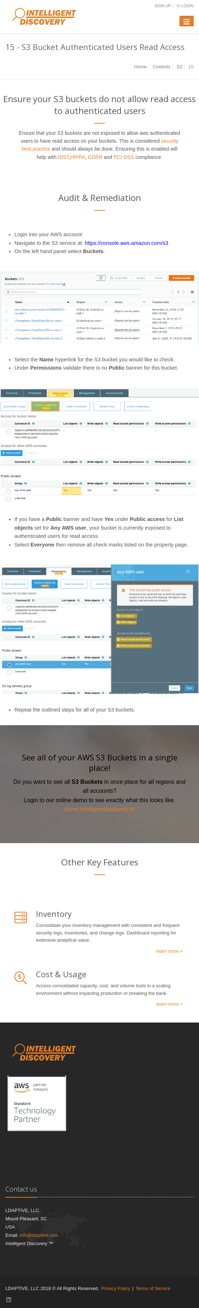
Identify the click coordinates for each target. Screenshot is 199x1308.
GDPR (95, 157)
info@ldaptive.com (39, 1235)
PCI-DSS (124, 157)
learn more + (170, 951)
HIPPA (77, 157)
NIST (63, 157)
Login (185, 6)
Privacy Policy (115, 1288)
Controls (161, 66)
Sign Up (162, 6)
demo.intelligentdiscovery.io (99, 809)
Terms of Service (152, 1288)
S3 (179, 66)
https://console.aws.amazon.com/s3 (126, 243)
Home (140, 66)
